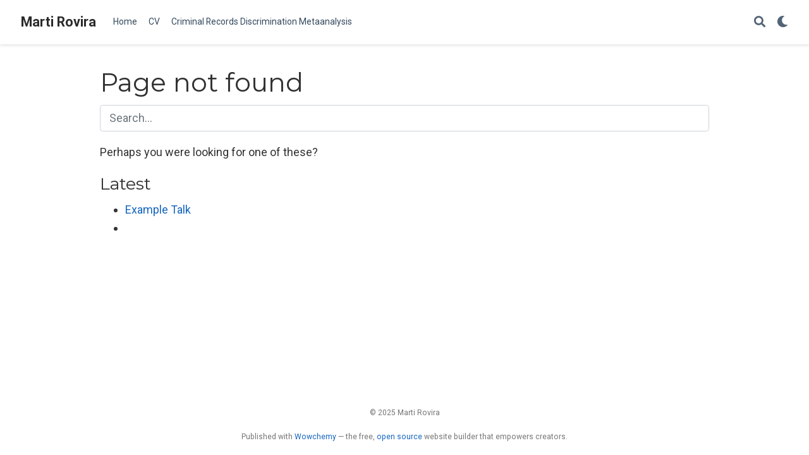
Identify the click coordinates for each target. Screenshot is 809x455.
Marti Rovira (58, 22)
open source (399, 436)
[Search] (759, 22)
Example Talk (158, 209)
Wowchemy (315, 436)
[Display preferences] (782, 22)
